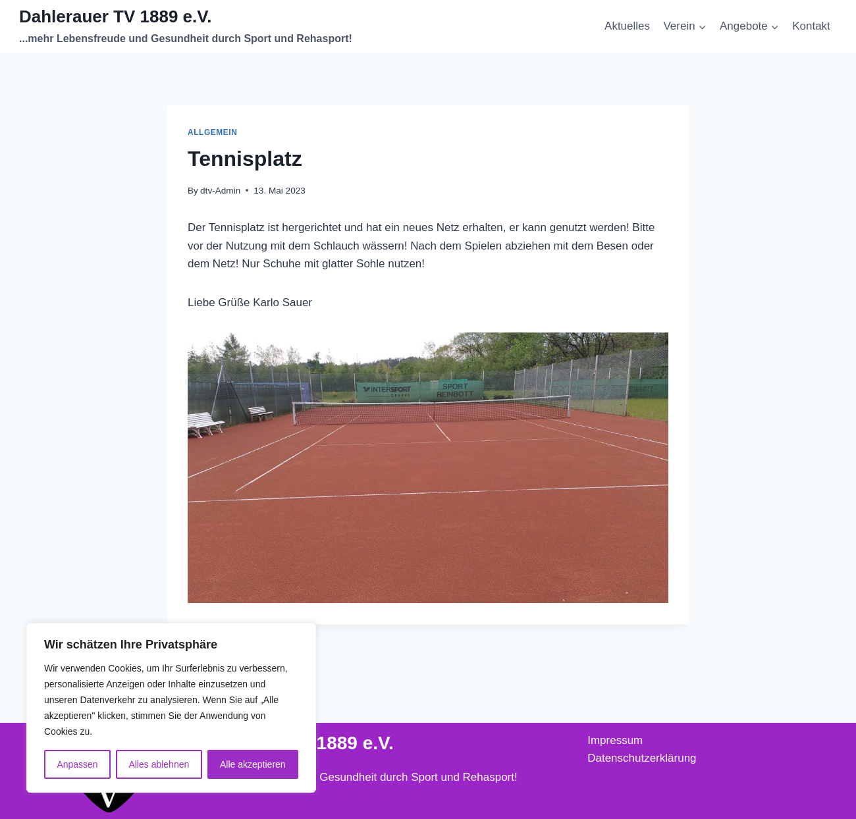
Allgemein (212, 132)
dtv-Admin (220, 191)
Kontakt (811, 26)
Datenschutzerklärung (641, 758)
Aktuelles (627, 26)
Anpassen (77, 764)
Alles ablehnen (158, 764)
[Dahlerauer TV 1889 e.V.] (185, 27)
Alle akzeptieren (253, 764)
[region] (171, 708)
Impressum (615, 740)
